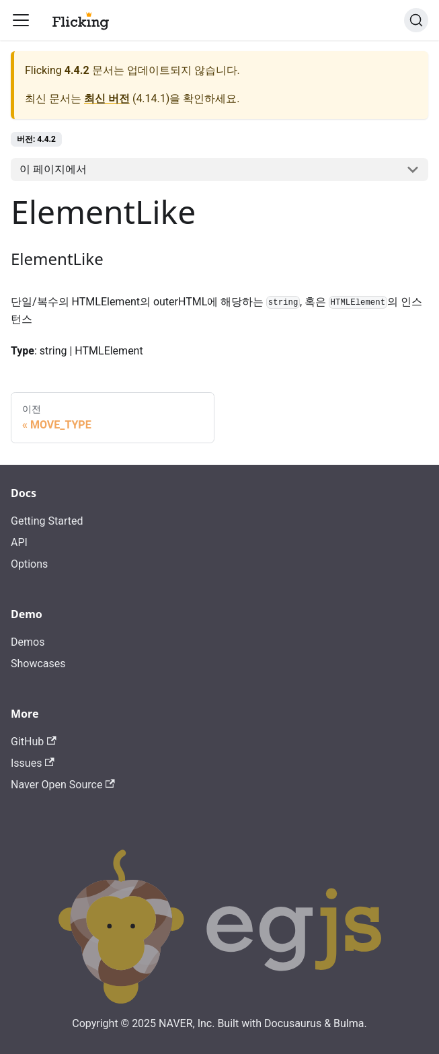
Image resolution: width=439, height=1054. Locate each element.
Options (29, 564)
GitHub (33, 741)
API (19, 542)
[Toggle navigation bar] (21, 20)
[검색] (416, 20)
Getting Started (47, 521)
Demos (27, 642)
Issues (32, 763)
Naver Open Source (63, 784)
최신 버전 (107, 98)
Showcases (38, 663)
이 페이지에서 (53, 169)
